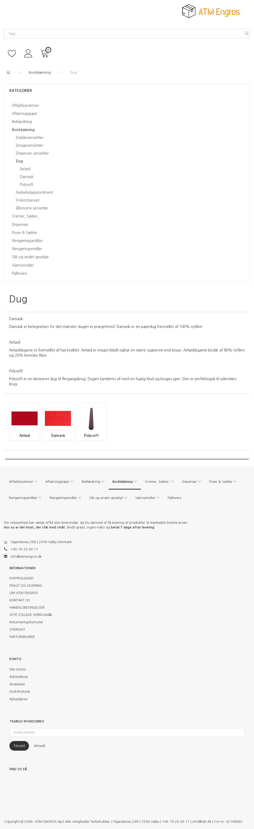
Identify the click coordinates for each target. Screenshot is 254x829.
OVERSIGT (17, 629)
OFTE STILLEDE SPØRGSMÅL (30, 614)
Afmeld (39, 746)
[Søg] (247, 33)
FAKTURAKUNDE (22, 636)
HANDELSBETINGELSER (27, 607)
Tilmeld (19, 746)
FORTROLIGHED (21, 578)
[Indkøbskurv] (45, 53)
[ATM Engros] (211, 10)
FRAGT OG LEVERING (25, 585)
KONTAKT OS (19, 600)
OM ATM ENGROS (23, 593)
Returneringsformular (26, 622)
